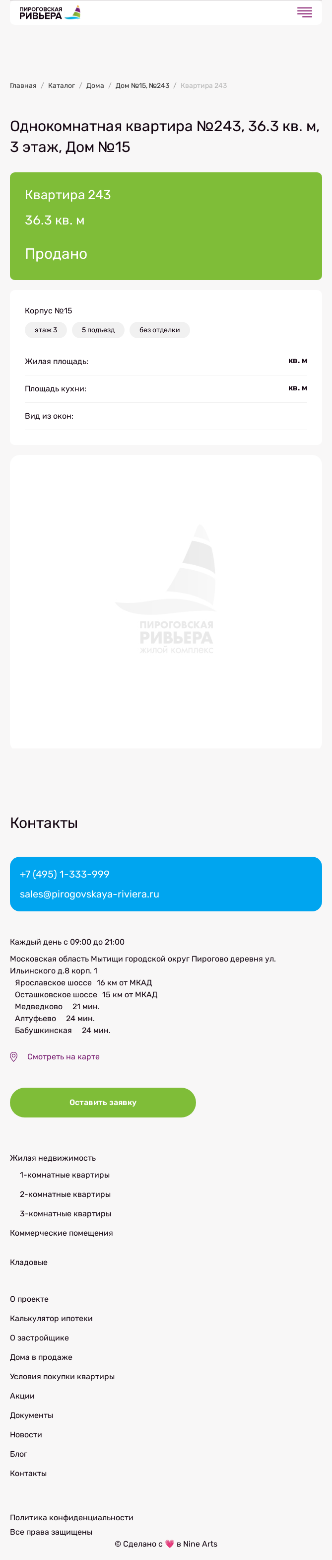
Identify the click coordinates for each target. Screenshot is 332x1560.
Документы (31, 1415)
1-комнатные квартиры (65, 1175)
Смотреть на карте (63, 1056)
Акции (22, 1396)
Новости (26, 1434)
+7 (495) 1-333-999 (65, 874)
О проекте (29, 1299)
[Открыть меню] (304, 12)
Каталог (61, 85)
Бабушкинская (43, 1030)
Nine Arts (200, 1544)
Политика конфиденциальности (71, 1517)
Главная (23, 85)
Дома (95, 85)
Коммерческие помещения (61, 1233)
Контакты (28, 1473)
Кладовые (29, 1262)
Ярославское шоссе (53, 982)
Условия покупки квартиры (62, 1376)
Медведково (39, 1006)
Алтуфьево (35, 1018)
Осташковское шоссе (56, 994)
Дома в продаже (41, 1357)
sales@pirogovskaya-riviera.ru (89, 894)
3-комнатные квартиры (65, 1213)
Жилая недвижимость (53, 1158)
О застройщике (39, 1337)
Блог (18, 1454)
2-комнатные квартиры (65, 1194)
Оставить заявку (102, 1102)
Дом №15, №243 (142, 85)
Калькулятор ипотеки (51, 1318)
